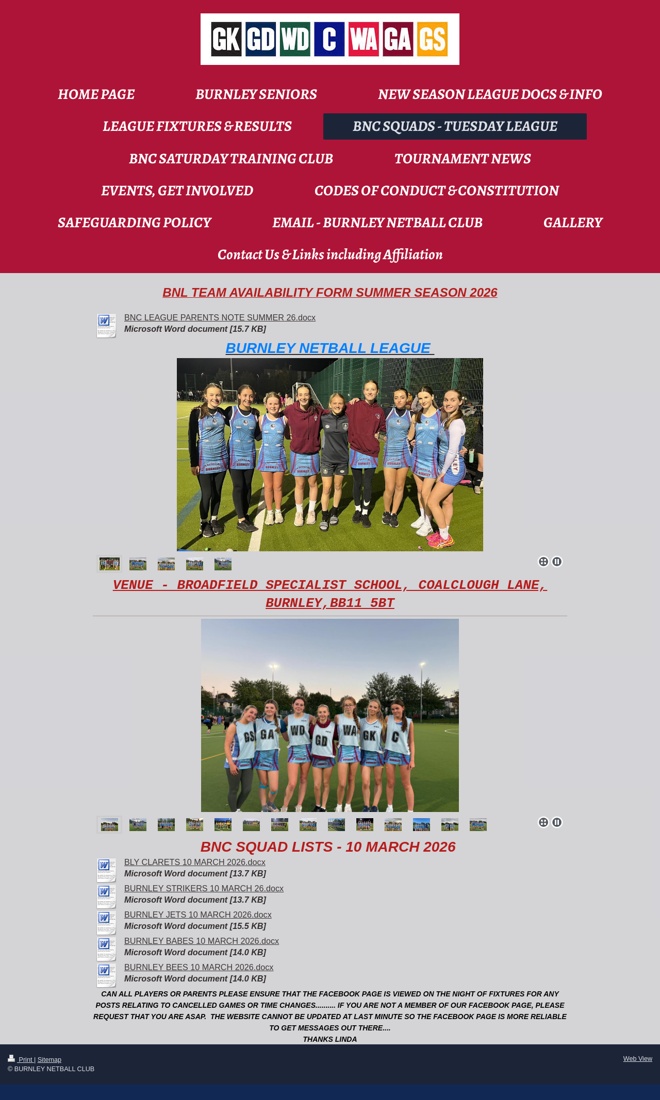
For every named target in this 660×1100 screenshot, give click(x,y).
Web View (637, 1058)
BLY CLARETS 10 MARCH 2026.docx (195, 862)
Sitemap (49, 1059)
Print (21, 1059)
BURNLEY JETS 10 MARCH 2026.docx (198, 914)
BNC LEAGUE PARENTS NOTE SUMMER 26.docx (220, 317)
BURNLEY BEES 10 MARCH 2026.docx (198, 967)
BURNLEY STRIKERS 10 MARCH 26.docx (204, 888)
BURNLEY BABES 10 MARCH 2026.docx (201, 940)
